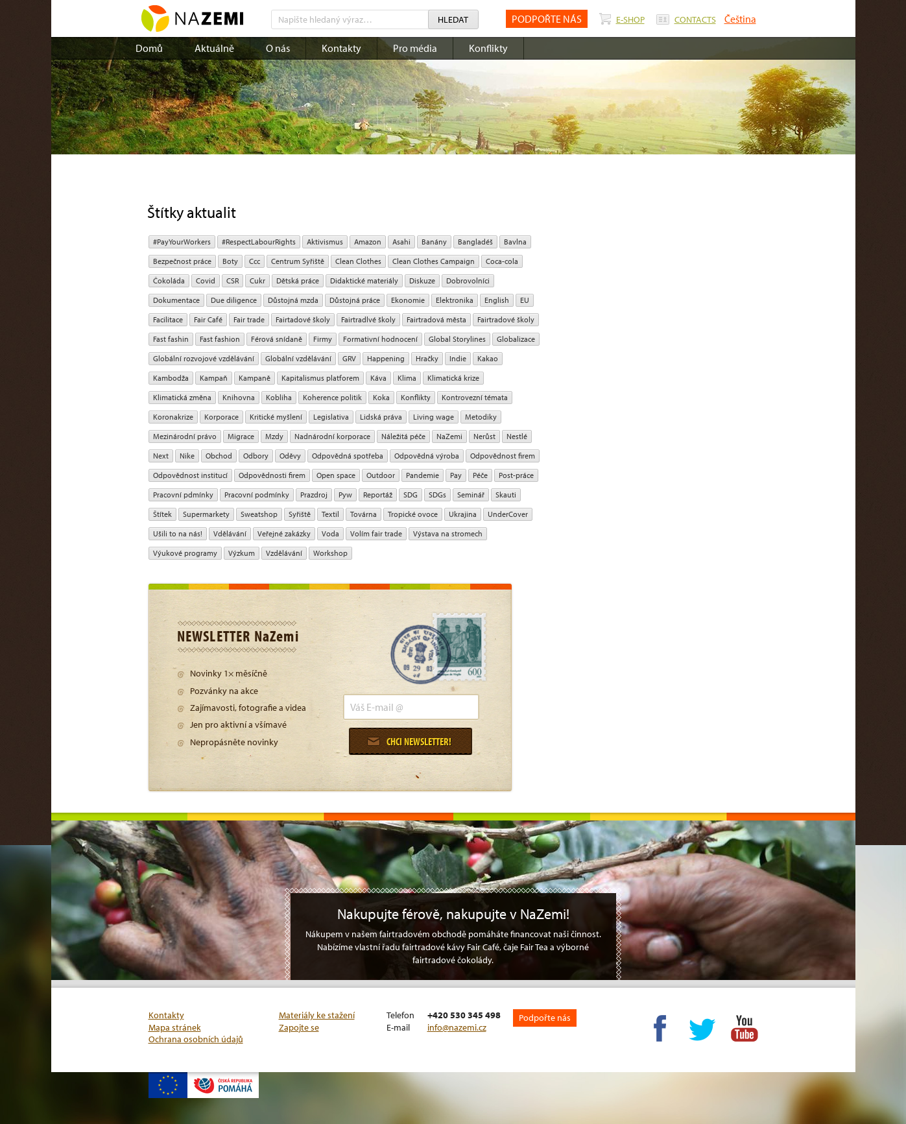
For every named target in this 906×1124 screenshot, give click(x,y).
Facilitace (168, 319)
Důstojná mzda (293, 300)
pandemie (422, 475)
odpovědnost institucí (190, 475)
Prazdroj (314, 494)
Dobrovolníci (468, 280)
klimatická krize (453, 378)
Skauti (505, 494)
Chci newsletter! (409, 741)
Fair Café (208, 319)
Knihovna (238, 397)
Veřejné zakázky (284, 533)
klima (407, 378)
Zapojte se (299, 1027)
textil (330, 514)
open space (335, 475)
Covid (205, 280)
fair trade (249, 319)
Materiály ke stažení (317, 1015)
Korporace (221, 417)
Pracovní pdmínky (183, 494)
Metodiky (481, 417)
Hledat (453, 19)
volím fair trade (376, 533)
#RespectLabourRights (259, 241)
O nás (278, 48)
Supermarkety (206, 514)
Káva (378, 378)
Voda (330, 533)
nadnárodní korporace (332, 436)
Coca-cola (502, 261)
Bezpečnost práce (182, 261)
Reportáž (377, 494)
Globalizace (516, 339)
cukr (257, 280)
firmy (322, 339)
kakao (487, 358)
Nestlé (517, 436)
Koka (381, 397)
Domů (149, 48)
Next (161, 455)
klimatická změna (182, 397)
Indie (457, 358)
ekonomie (408, 300)
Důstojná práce (354, 300)
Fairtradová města (436, 319)
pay (456, 475)
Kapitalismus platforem (320, 378)
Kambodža (171, 378)
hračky (427, 358)
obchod (219, 455)
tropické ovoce (413, 514)
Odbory (255, 455)
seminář (470, 494)
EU (524, 300)
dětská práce (297, 280)
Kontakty (341, 48)
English (496, 300)
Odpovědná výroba (426, 455)
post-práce (516, 475)
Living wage (433, 417)
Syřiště (300, 514)
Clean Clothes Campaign (433, 261)
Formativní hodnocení (380, 339)
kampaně (254, 378)
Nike (187, 455)
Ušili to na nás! (177, 533)
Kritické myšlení (276, 417)
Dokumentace (176, 300)
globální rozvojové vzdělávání (203, 358)
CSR (232, 280)
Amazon (367, 241)
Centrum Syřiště (297, 261)
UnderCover (508, 514)
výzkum (241, 553)
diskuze (422, 280)
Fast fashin (171, 339)
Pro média (415, 48)
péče (480, 475)
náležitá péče (403, 436)
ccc (254, 261)
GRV (349, 358)
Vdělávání (229, 533)
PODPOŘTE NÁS (547, 18)
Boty (230, 261)
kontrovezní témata (475, 397)
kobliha (279, 397)
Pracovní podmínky (256, 494)
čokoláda (169, 280)
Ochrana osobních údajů (196, 1039)
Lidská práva (381, 417)
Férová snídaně (276, 339)
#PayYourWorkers (182, 241)
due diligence (234, 300)
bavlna (515, 241)
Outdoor (380, 475)
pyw (345, 494)
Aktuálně (214, 48)
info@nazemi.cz (456, 1027)
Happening (386, 358)
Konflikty (488, 48)
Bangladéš (475, 241)
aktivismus (325, 241)
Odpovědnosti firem (272, 475)
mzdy (274, 436)
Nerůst (484, 436)
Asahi (401, 241)
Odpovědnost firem (502, 455)
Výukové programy (185, 553)
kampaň (214, 378)
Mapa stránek (175, 1027)
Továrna (363, 514)
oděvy (290, 455)
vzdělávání (284, 553)
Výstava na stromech (448, 533)
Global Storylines (457, 339)
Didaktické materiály (364, 280)
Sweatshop (259, 514)
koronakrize (173, 417)
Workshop (330, 553)
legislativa (331, 417)
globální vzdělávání (298, 358)
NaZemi (449, 436)
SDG (410, 494)
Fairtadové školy (303, 319)
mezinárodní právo (185, 436)
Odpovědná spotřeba (347, 455)
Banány (434, 241)
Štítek (162, 514)
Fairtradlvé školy (368, 319)
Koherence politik (332, 397)
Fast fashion (220, 339)
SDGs (437, 494)
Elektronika (454, 300)
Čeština (740, 18)
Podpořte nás (545, 1017)
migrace (241, 436)
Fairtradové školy (505, 319)
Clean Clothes (358, 261)
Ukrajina (463, 514)
